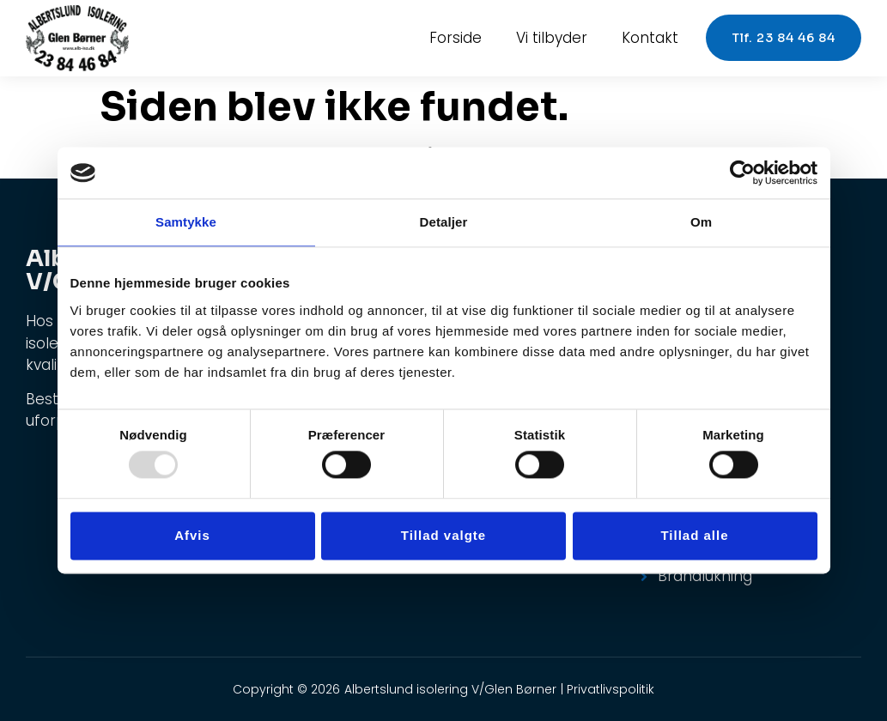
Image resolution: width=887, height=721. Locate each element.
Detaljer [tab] (444, 222)
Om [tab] (701, 222)
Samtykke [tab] (185, 222)
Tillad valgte (443, 535)
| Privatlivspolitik (607, 689)
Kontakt (650, 37)
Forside (455, 37)
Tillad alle (694, 535)
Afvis (192, 535)
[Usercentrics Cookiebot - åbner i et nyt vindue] (742, 172)
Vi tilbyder (551, 37)
